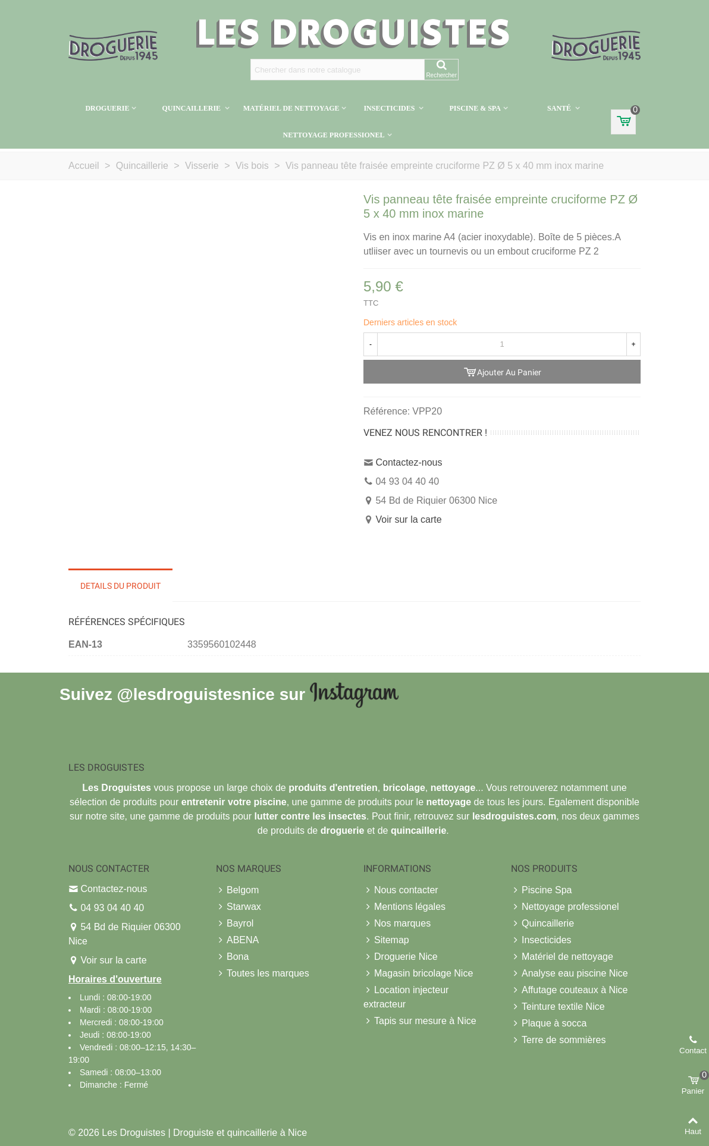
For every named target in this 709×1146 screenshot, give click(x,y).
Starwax (238, 907)
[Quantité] (502, 344)
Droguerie (107, 108)
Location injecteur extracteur (405, 996)
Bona (232, 957)
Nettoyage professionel (333, 135)
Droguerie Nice (400, 957)
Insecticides (389, 108)
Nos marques (397, 923)
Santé (560, 108)
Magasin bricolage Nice (418, 973)
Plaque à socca (548, 1023)
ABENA (237, 940)
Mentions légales (404, 907)
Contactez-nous (408, 462)
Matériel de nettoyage (291, 108)
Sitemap (386, 940)
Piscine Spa (541, 890)
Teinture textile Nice (558, 1007)
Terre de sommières (558, 1040)
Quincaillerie (192, 108)
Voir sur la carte (408, 519)
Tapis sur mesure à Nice (419, 1021)
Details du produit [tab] (120, 586)
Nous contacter (400, 890)
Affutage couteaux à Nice (569, 990)
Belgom (237, 890)
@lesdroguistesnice (195, 694)
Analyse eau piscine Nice (569, 973)
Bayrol (234, 923)
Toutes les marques (262, 973)
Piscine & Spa (474, 108)
